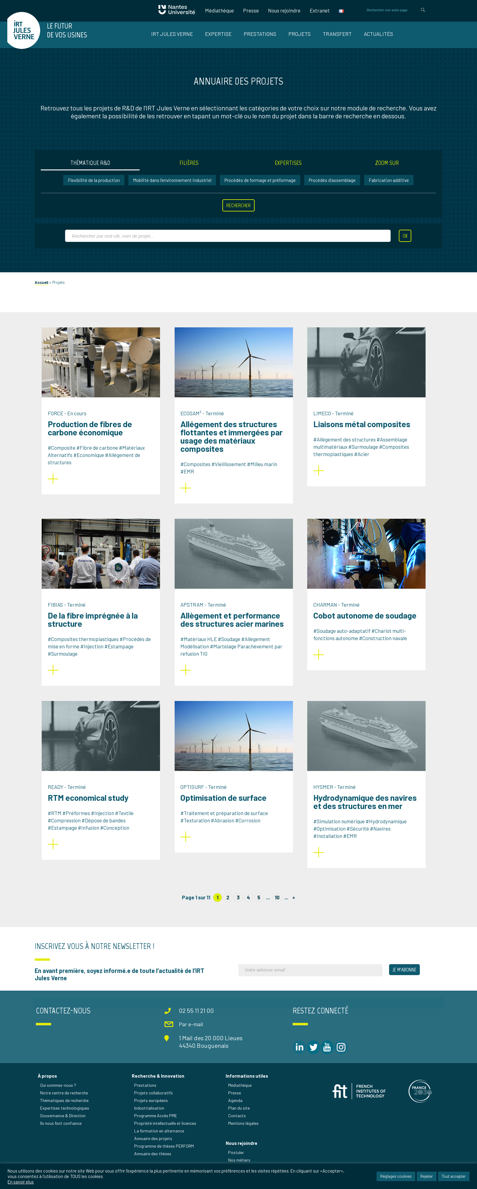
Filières (189, 170)
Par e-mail (193, 1030)
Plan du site (239, 1114)
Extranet (317, 10)
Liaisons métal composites (365, 431)
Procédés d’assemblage (332, 187)
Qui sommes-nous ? (61, 1091)
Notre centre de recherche (67, 1098)
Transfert (337, 34)
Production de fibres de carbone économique (94, 436)
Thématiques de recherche (67, 1106)
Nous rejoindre (281, 10)
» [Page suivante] (293, 905)
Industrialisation (151, 1114)
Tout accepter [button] (454, 1176)
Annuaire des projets (155, 1144)
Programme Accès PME (157, 1121)
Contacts (237, 1121)
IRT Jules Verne (172, 34)
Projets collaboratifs (155, 1098)
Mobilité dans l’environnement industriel (172, 187)
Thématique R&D (93, 170)
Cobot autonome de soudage (368, 623)
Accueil (44, 290)
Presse (248, 10)
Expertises (287, 170)
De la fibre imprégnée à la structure (97, 627)
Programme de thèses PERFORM (166, 1152)
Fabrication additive (389, 187)
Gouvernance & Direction (66, 1121)
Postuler (237, 1159)
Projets (299, 34)
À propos (50, 1082)
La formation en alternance (161, 1136)
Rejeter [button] (426, 1176)
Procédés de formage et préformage (260, 187)
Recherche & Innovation (160, 1082)
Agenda (236, 1106)
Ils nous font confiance (64, 1129)
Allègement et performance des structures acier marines (235, 627)
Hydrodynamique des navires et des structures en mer (368, 809)
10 (277, 905)
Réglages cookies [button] (396, 1176)
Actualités (378, 34)
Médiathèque (216, 10)
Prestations (260, 34)
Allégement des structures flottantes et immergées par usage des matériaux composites (235, 444)
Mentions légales (244, 1129)
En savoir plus (21, 1182)
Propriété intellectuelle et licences (167, 1129)
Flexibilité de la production (94, 187)
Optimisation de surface (227, 805)
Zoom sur (384, 170)
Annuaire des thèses (154, 1159)
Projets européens (153, 1106)
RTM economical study (92, 805)
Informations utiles (247, 1082)
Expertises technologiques (67, 1114)
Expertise (218, 34)
